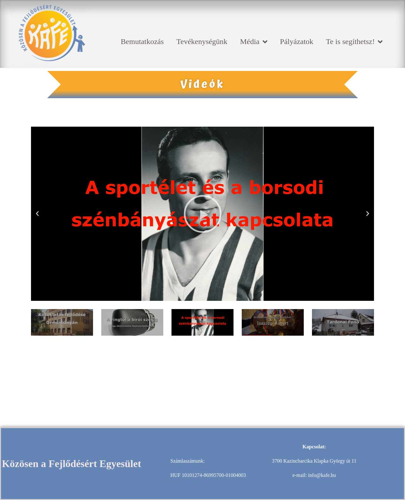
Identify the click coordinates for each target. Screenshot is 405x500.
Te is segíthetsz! (354, 42)
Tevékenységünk (202, 41)
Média (253, 42)
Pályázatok (296, 41)
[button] (37, 214)
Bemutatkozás (142, 41)
